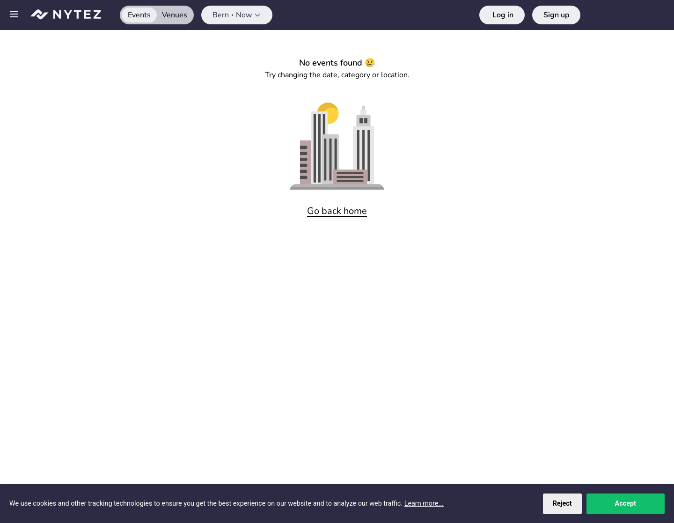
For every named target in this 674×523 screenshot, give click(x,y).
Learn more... (424, 504)
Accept (625, 504)
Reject (562, 504)
